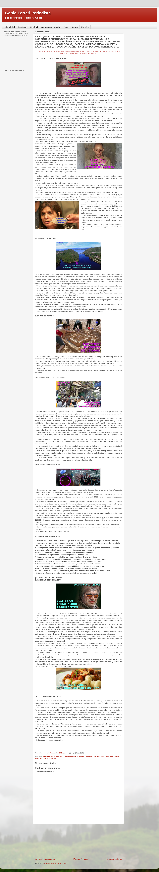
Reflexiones (109, 756)
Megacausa (69, 756)
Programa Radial (98, 756)
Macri (62, 756)
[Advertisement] (78, 841)
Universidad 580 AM (50, 758)
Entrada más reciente (45, 859)
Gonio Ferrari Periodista (28, 13)
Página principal (9, 27)
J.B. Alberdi (34, 27)
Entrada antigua (114, 859)
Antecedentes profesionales (50, 27)
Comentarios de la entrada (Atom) (55, 863)
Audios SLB (46, 756)
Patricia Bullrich (78, 756)
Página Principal (81, 859)
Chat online (85, 27)
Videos (66, 27)
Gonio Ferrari (22, 27)
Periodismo (88, 756)
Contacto (75, 27)
